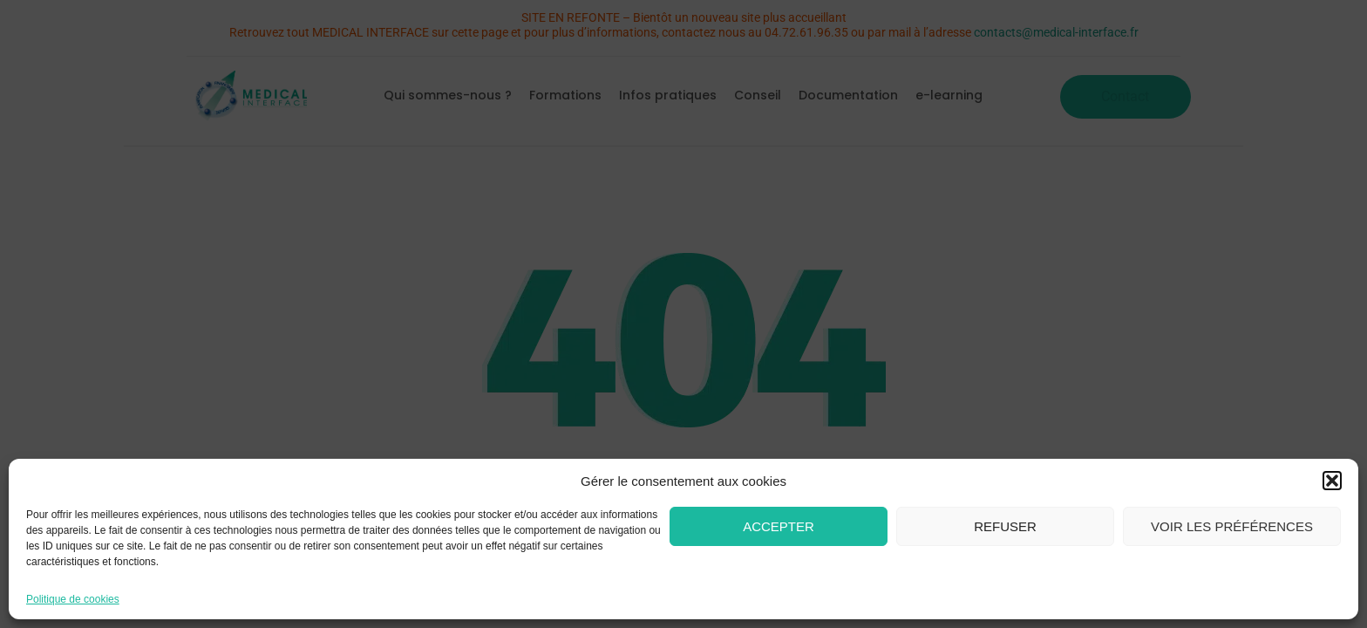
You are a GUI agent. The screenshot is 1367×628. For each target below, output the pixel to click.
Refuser (1005, 526)
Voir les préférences (1232, 526)
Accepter (778, 526)
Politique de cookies (72, 599)
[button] (1332, 480)
